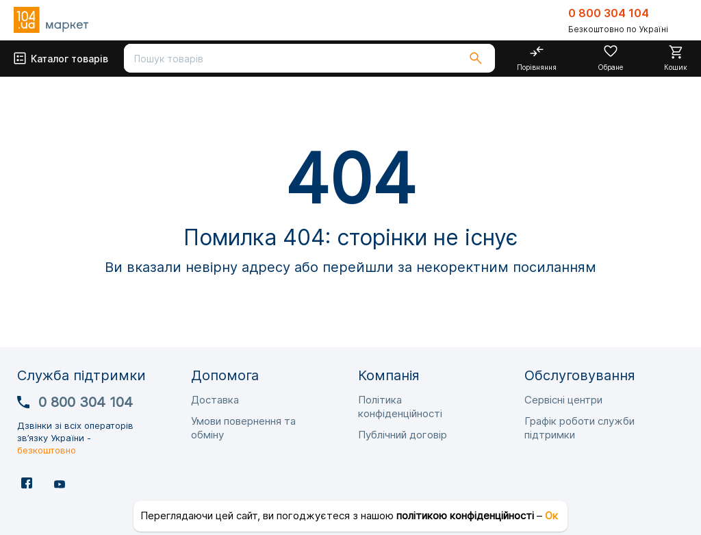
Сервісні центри (563, 399)
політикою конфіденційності (465, 515)
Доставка (215, 399)
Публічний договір (402, 434)
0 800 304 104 (608, 13)
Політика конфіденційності (400, 406)
